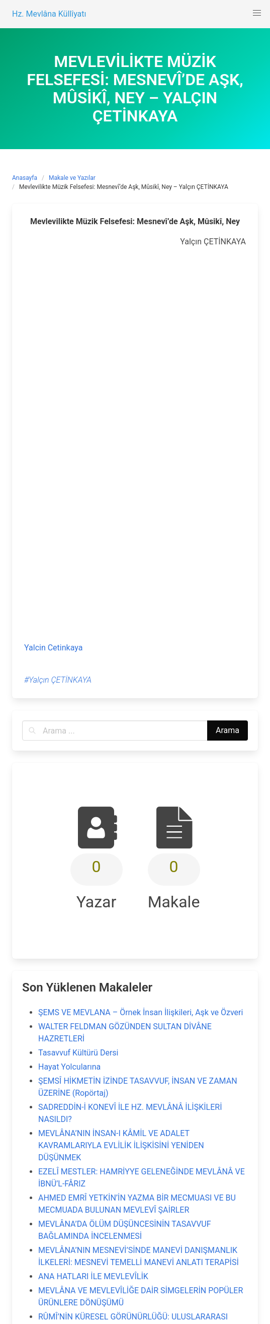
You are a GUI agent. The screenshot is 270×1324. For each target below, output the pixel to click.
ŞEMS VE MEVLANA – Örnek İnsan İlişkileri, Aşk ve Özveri (140, 1012)
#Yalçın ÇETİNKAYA (58, 680)
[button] (257, 13)
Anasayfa (24, 177)
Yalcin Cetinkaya (53, 647)
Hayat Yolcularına (69, 1067)
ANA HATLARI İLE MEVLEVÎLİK (93, 1276)
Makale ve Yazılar (72, 177)
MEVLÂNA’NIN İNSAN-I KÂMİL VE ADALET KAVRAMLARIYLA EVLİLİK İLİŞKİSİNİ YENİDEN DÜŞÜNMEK (121, 1145)
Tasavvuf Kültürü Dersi (78, 1052)
